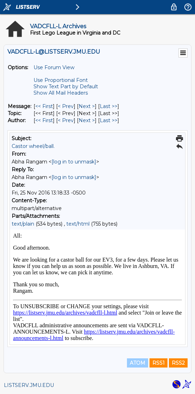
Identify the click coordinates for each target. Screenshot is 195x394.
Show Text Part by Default (65, 86)
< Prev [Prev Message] (66, 106)
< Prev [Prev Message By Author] (66, 120)
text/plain (23, 224)
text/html (78, 224)
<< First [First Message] (44, 106)
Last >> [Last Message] (108, 106)
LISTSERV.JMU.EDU (29, 385)
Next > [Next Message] (87, 106)
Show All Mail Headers (60, 93)
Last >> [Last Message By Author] (108, 120)
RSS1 (158, 363)
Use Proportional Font (60, 80)
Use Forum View (53, 67)
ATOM (137, 363)
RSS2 (178, 363)
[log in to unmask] (73, 162)
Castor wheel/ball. (33, 146)
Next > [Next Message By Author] (87, 120)
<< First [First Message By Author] (44, 120)
